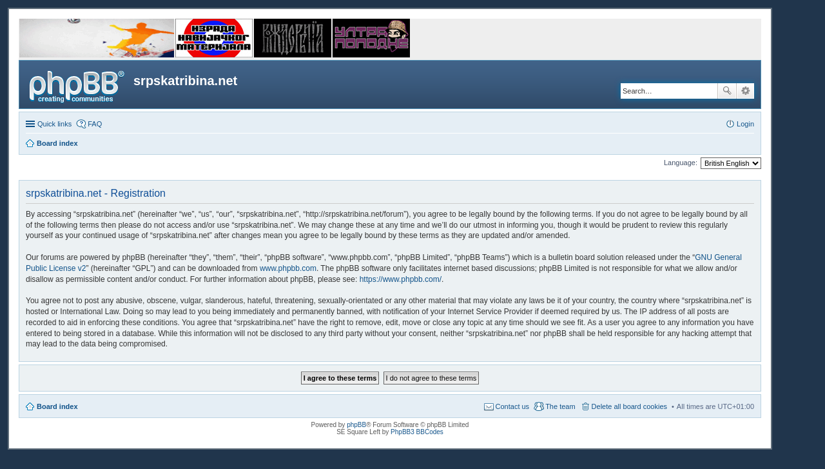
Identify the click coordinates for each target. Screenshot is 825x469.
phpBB (356, 424)
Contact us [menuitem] (513, 406)
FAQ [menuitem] (95, 124)
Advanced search (745, 91)
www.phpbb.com (288, 268)
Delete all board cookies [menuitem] (629, 406)
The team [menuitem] (560, 406)
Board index (57, 406)
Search (727, 91)
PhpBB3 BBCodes (417, 431)
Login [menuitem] (745, 124)
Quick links (54, 124)
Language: (680, 162)
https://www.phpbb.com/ (401, 279)
